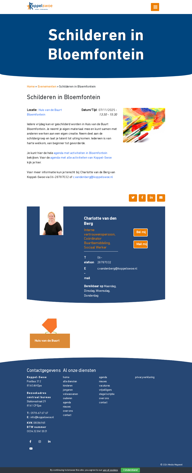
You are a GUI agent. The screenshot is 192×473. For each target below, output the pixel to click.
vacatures (104, 385)
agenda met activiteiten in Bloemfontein (80, 153)
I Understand (130, 470)
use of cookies (110, 470)
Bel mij (141, 232)
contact (67, 415)
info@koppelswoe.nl (42, 417)
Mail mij (141, 244)
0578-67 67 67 (39, 413)
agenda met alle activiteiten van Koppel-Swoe (80, 157)
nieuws (67, 406)
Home (31, 86)
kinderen (67, 385)
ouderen (67, 398)
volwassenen (70, 394)
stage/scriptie (106, 394)
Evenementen (47, 86)
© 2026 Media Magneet (171, 465)
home (66, 377)
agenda (67, 402)
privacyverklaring (145, 377)
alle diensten (70, 381)
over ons (68, 411)
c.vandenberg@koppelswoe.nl (93, 177)
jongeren (68, 389)
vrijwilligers (105, 389)
